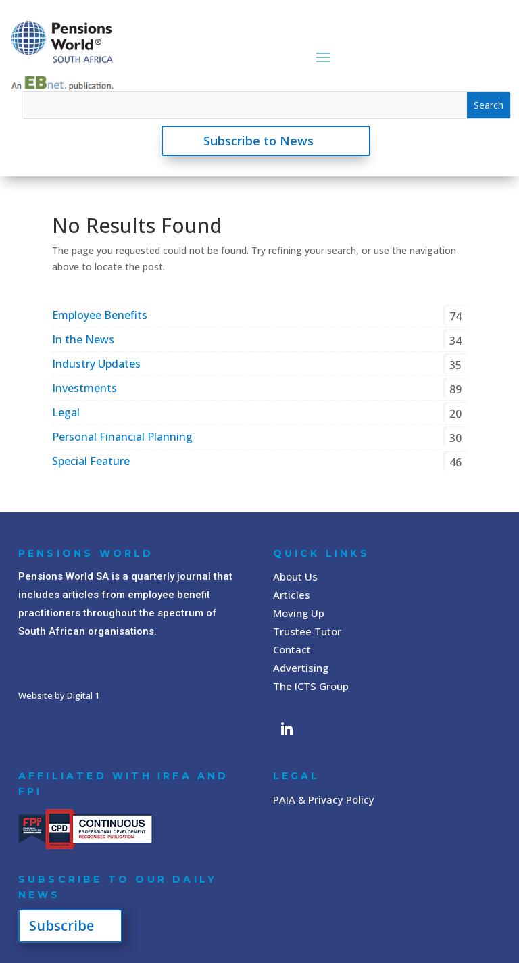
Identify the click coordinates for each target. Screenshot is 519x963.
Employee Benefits (99, 314)
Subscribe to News (258, 140)
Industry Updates (96, 363)
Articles (291, 594)
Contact (292, 649)
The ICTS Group (311, 686)
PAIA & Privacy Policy (323, 799)
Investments (84, 387)
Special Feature (91, 460)
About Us (295, 576)
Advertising (300, 667)
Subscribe (61, 925)
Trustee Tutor (307, 631)
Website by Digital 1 (58, 695)
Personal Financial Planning (122, 436)
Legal (66, 412)
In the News (83, 339)
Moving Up (298, 613)
